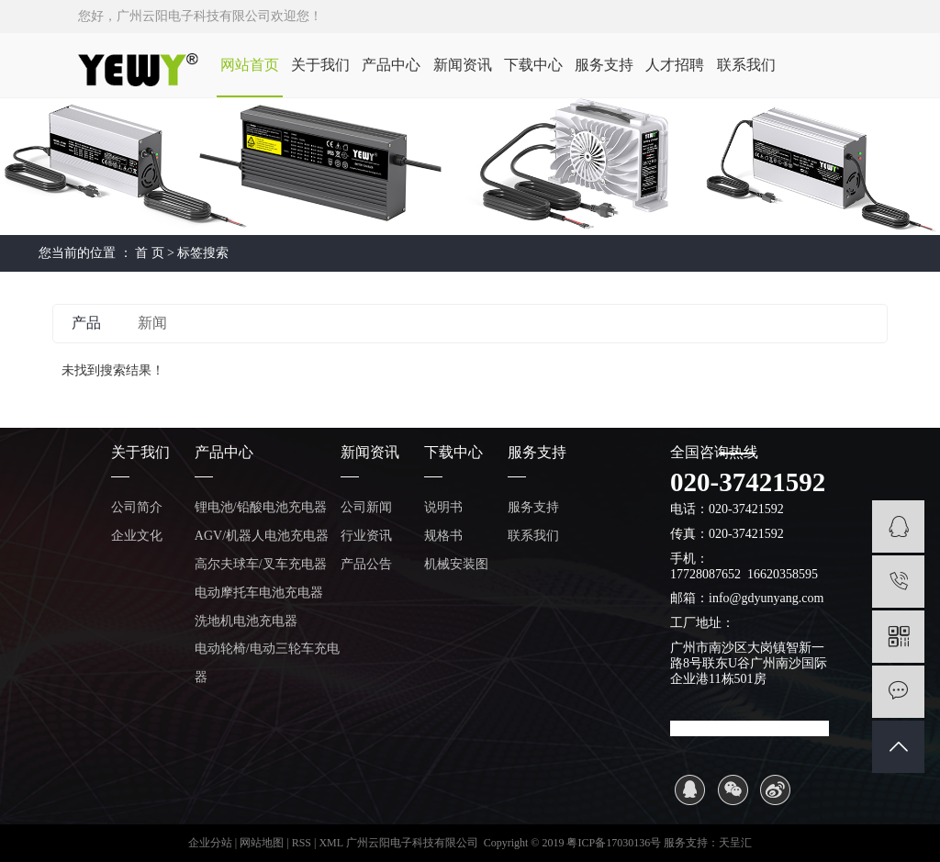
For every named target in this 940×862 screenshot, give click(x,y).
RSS (301, 842)
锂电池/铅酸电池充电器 (261, 507)
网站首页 (249, 65)
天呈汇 (735, 842)
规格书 (443, 536)
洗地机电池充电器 (246, 621)
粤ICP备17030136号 (613, 842)
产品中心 (391, 65)
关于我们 (320, 65)
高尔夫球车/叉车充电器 (261, 564)
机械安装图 (456, 564)
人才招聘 (674, 65)
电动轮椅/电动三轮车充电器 (267, 663)
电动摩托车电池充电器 (259, 592)
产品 (86, 322)
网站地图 (263, 842)
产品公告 (366, 564)
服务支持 (604, 65)
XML (330, 842)
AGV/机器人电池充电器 (262, 536)
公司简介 (136, 507)
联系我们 (746, 65)
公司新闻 (366, 507)
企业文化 (136, 536)
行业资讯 (366, 536)
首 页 (149, 253)
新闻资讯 (462, 65)
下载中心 (533, 65)
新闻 (152, 322)
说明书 (443, 507)
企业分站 (210, 842)
